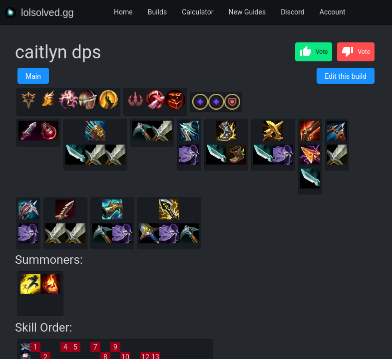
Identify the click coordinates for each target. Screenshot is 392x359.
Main (33, 76)
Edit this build (346, 76)
